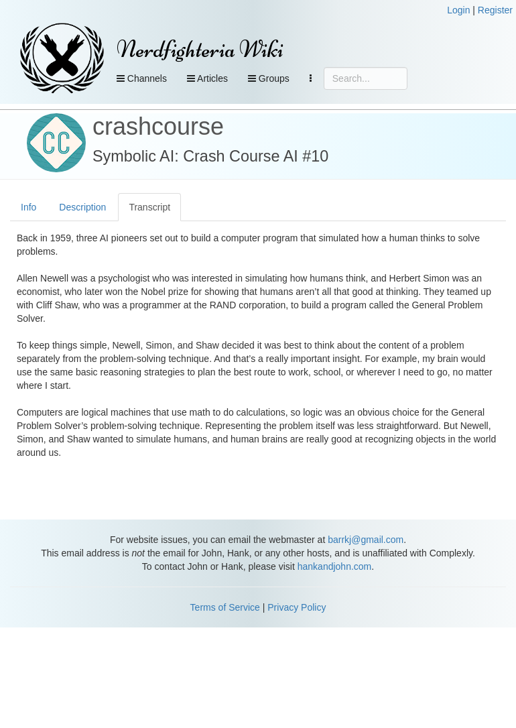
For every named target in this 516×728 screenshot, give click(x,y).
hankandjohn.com (335, 566)
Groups (268, 78)
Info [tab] (28, 207)
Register (495, 10)
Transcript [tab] (149, 207)
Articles (207, 78)
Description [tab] (82, 207)
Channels (142, 78)
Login (458, 10)
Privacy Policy (296, 607)
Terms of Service (225, 607)
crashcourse (158, 126)
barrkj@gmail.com (365, 539)
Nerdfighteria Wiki (200, 49)
